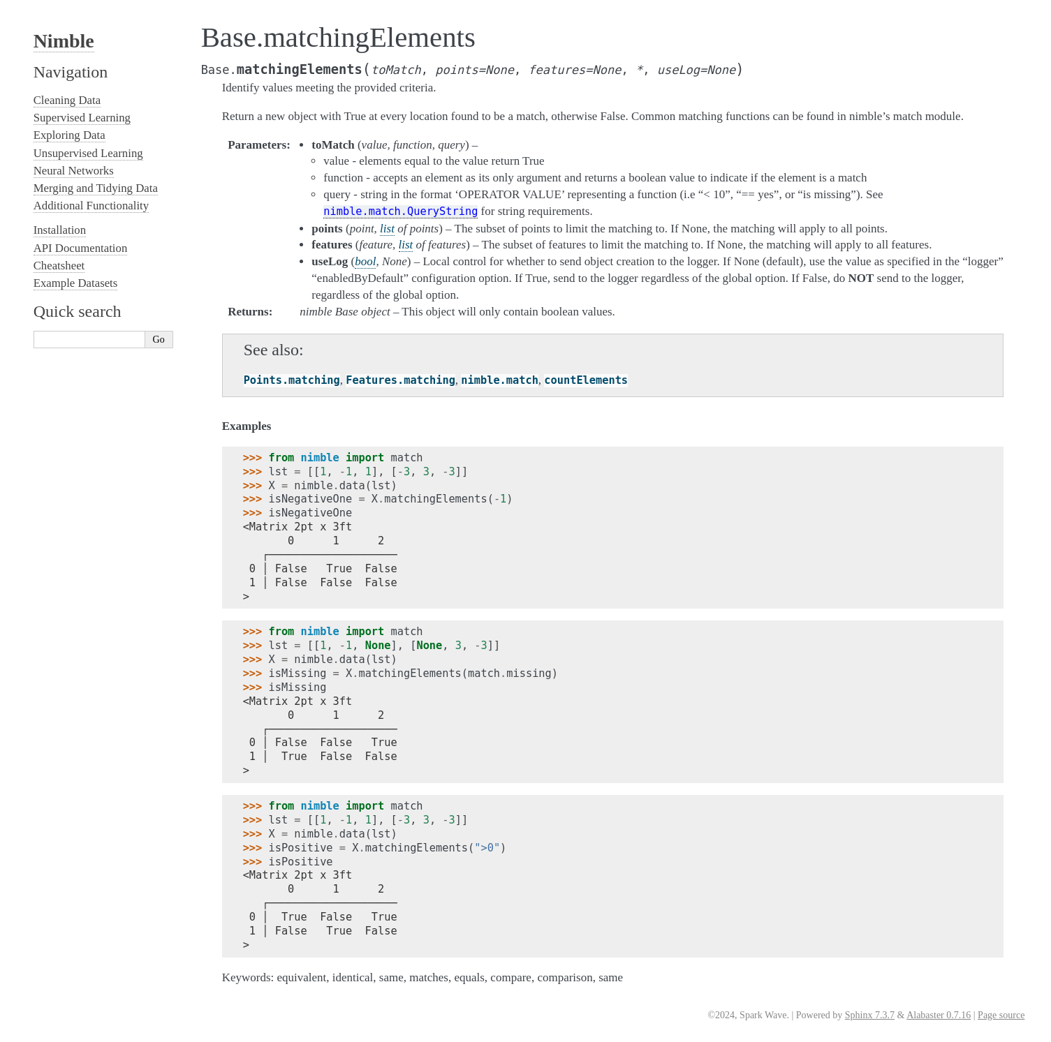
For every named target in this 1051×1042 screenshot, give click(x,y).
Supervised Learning (82, 117)
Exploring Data (69, 135)
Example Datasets (76, 283)
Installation (60, 230)
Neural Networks (74, 170)
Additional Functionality (91, 205)
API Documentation (81, 248)
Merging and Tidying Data (96, 188)
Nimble (64, 41)
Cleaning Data (67, 100)
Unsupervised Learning (88, 153)
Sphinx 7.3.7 (870, 1015)
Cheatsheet (59, 265)
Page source (1001, 1015)
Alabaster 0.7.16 (938, 1015)
